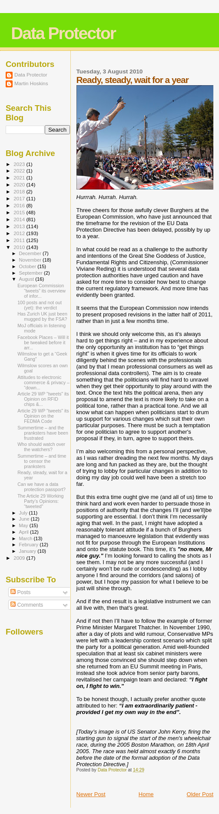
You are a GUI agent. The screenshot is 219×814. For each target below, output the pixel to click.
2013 (19, 226)
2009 (19, 558)
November (31, 259)
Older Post (200, 794)
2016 (19, 205)
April (24, 532)
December (31, 253)
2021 (19, 177)
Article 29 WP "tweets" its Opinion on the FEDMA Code (43, 416)
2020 (19, 184)
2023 (19, 164)
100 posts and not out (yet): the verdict (39, 305)
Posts (20, 592)
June (25, 519)
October (28, 266)
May (24, 525)
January (28, 551)
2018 (19, 191)
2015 (19, 212)
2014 (19, 219)
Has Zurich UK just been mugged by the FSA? (42, 316)
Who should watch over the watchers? (41, 447)
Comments (26, 605)
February (29, 544)
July (24, 512)
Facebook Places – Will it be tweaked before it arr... (43, 342)
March (26, 538)
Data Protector (63, 33)
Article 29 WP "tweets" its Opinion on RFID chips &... (43, 399)
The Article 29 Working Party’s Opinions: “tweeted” (40, 501)
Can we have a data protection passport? (41, 487)
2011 (19, 240)
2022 (19, 170)
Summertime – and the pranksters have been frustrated (42, 433)
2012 (19, 233)
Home (146, 794)
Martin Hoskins (31, 83)
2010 (19, 247)
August (27, 279)
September (31, 273)
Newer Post (91, 794)
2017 (19, 198)
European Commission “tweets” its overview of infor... (41, 291)
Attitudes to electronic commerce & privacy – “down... (43, 382)
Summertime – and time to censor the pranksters (41, 461)
